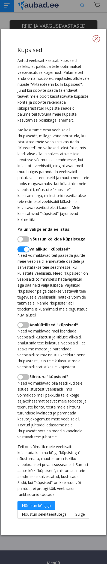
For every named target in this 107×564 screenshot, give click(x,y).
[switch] (23, 239)
